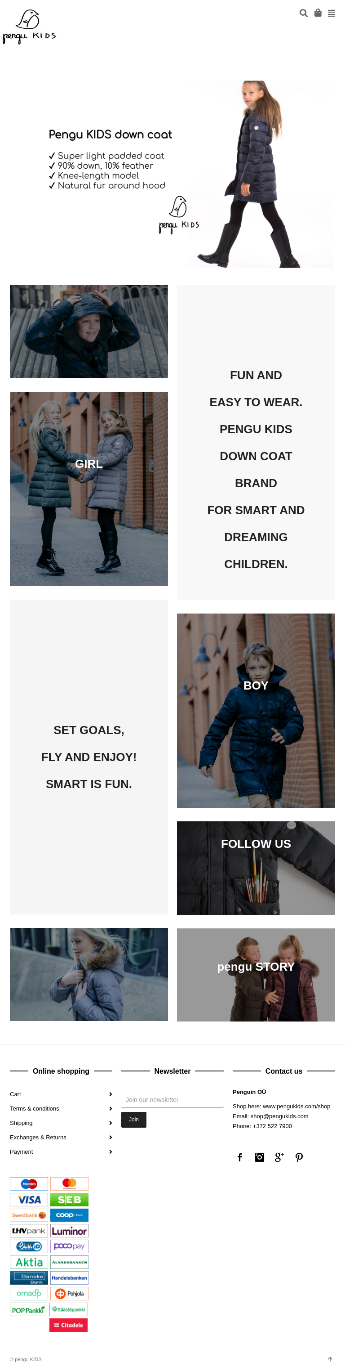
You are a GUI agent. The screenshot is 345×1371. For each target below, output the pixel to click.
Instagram (259, 1157)
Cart (15, 1094)
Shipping (21, 1123)
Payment (21, 1151)
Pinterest (299, 1157)
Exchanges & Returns (38, 1137)
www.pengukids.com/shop (296, 1106)
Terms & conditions (34, 1108)
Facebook (240, 1157)
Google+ (279, 1157)
